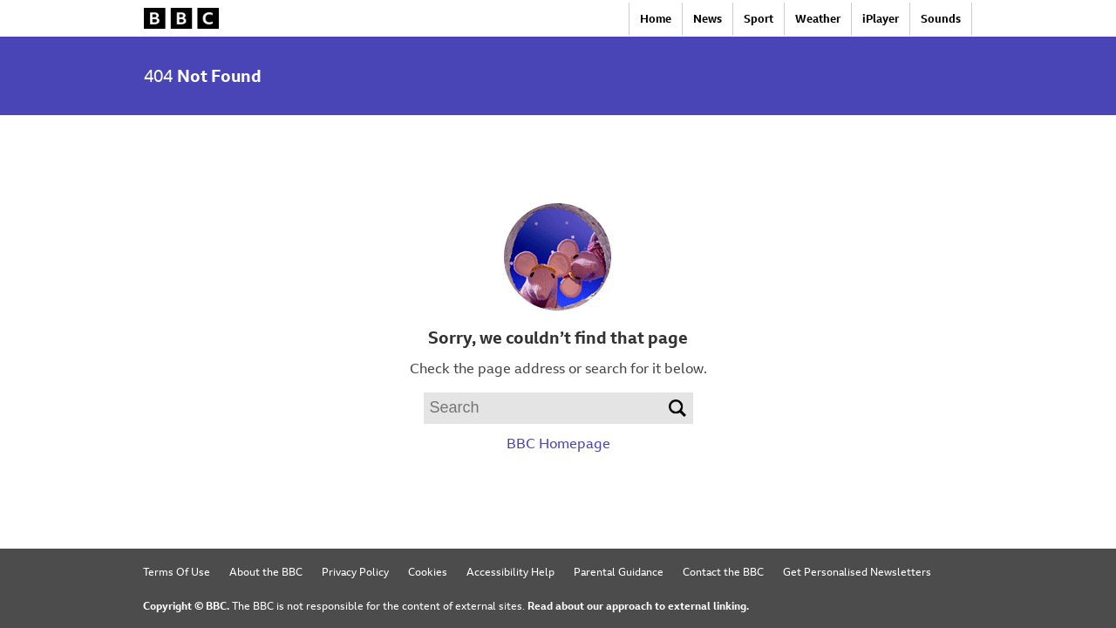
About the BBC (266, 571)
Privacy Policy (355, 571)
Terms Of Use (176, 571)
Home (655, 18)
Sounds (941, 18)
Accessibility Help (510, 571)
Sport (758, 18)
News (707, 18)
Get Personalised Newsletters (857, 571)
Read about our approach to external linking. (638, 605)
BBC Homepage (558, 443)
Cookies (427, 571)
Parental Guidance (618, 571)
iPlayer (880, 18)
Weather (817, 18)
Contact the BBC (723, 571)
